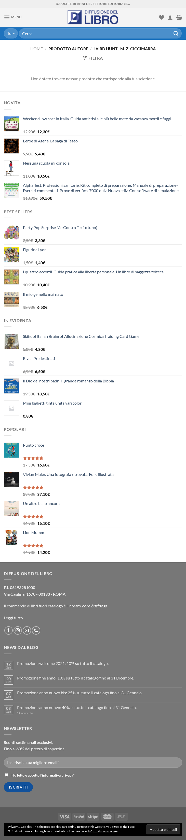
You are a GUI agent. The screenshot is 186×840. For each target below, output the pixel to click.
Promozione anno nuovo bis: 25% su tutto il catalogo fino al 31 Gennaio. (79, 692)
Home (36, 48)
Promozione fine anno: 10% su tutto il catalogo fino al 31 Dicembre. (75, 677)
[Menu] (13, 17)
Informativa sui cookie (102, 831)
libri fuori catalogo (47, 605)
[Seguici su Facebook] (8, 630)
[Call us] (36, 630)
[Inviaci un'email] (27, 630)
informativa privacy (57, 775)
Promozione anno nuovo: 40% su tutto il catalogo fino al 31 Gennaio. (77, 707)
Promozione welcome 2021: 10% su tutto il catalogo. (63, 663)
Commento (25, 713)
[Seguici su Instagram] (18, 630)
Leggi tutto (13, 617)
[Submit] (176, 33)
